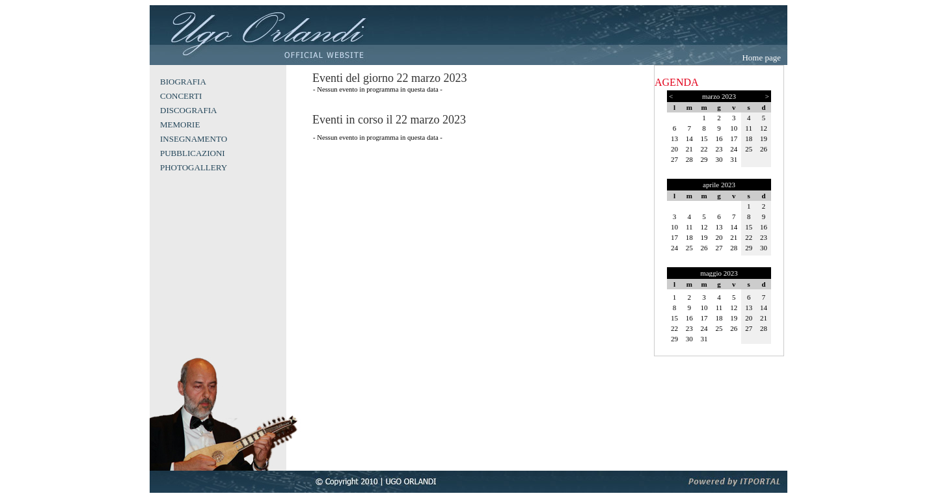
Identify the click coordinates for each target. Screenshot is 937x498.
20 (674, 149)
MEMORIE (180, 124)
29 (704, 159)
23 (718, 149)
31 (733, 159)
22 (704, 149)
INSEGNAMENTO (193, 139)
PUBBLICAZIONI (192, 153)
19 (763, 138)
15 (704, 138)
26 (763, 149)
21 (689, 149)
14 (689, 138)
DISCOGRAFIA (188, 110)
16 (718, 138)
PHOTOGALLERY (193, 167)
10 (733, 128)
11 (748, 128)
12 (763, 128)
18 (748, 138)
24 (733, 149)
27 (674, 159)
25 (748, 149)
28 (689, 159)
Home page (761, 57)
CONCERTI (181, 96)
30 (718, 159)
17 (733, 138)
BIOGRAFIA (183, 81)
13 (674, 138)
